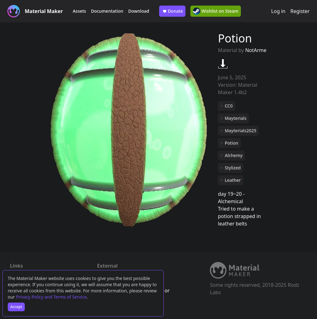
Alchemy (233, 155)
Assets (79, 11)
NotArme (255, 50)
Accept (16, 306)
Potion (231, 143)
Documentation (107, 11)
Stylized (233, 168)
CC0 (229, 106)
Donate (172, 11)
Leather (233, 180)
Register (300, 11)
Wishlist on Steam (215, 11)
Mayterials (235, 118)
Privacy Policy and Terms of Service (51, 297)
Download (138, 11)
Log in (278, 11)
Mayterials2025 (240, 130)
